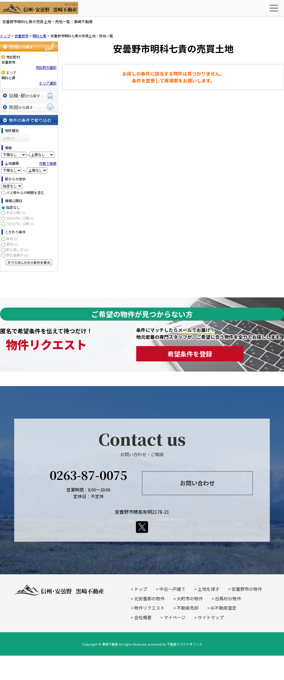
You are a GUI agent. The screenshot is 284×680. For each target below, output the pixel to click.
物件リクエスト (149, 608)
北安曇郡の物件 (149, 598)
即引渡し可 (17, 249)
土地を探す (208, 589)
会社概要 (143, 617)
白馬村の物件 (228, 598)
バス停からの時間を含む (25, 192)
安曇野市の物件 (247, 589)
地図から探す (29, 107)
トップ (140, 589)
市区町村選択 (46, 67)
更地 (12, 244)
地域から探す (29, 46)
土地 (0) (9, 138)
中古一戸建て (172, 589)
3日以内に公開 (20, 217)
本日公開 (15, 212)
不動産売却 (188, 608)
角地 (12, 238)
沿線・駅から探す (29, 95)
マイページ (174, 617)
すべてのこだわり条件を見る (29, 262)
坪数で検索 (48, 163)
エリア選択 (48, 83)
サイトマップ (211, 617)
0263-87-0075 (88, 475)
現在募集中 (17, 255)
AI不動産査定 (223, 608)
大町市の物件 (190, 598)
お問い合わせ (197, 483)
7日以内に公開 (20, 223)
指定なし (13, 207)
